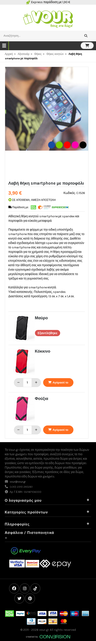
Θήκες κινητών (54, 54)
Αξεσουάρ (23, 54)
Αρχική (9, 54)
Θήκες (38, 54)
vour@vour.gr (18, 481)
